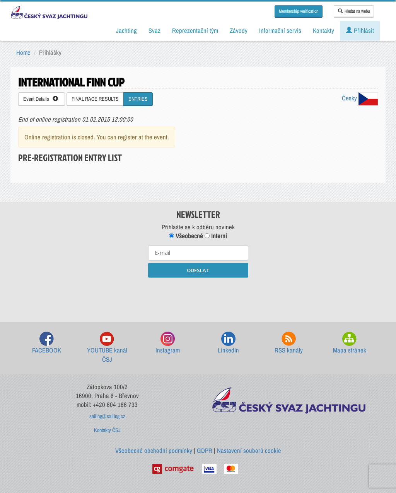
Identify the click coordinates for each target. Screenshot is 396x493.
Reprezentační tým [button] (195, 30)
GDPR (204, 450)
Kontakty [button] (323, 30)
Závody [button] (239, 30)
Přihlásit (360, 30)
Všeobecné (186, 236)
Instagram (167, 343)
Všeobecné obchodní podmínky (153, 450)
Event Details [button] (40, 98)
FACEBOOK (46, 343)
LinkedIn (228, 343)
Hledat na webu (354, 11)
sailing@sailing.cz (107, 416)
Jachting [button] (126, 30)
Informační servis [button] (280, 30)
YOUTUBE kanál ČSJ (107, 348)
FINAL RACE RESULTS (95, 98)
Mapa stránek (349, 343)
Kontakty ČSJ (107, 430)
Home (23, 52)
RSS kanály (289, 343)
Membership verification (298, 11)
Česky (360, 98)
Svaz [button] (154, 30)
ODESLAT (198, 270)
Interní (216, 236)
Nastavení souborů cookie (249, 450)
